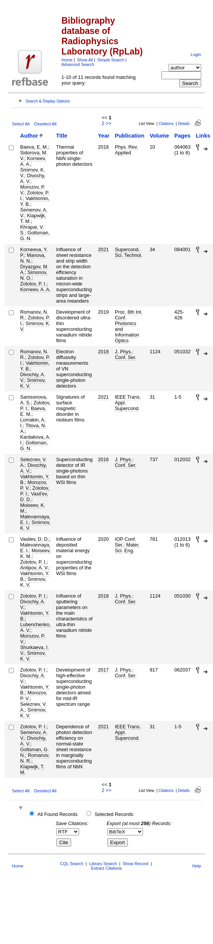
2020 (103, 539)
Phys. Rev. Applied (126, 149)
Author (29, 136)
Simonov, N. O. (34, 275)
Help (196, 866)
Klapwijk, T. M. (33, 218)
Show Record (135, 863)
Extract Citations (106, 868)
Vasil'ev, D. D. (34, 496)
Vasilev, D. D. (34, 539)
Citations (166, 124)
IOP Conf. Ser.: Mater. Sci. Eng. (127, 544)
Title (61, 136)
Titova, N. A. (33, 428)
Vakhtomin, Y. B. (34, 201)
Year (103, 136)
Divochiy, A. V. (33, 468)
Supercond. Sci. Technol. (128, 252)
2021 (103, 249)
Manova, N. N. (33, 258)
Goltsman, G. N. (35, 235)
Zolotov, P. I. (33, 284)
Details (183, 124)
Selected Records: (115, 814)
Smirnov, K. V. (35, 326)
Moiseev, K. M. (32, 508)
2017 (103, 670)
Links (203, 136)
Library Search (103, 863)
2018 (103, 147)
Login (196, 54)
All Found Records (57, 814)
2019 (103, 312)
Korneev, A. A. (33, 161)
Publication (130, 136)
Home (67, 60)
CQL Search (71, 863)
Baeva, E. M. (34, 147)
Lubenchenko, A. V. (35, 627)
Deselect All (45, 124)
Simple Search (110, 60)
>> (108, 123)
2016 (103, 459)
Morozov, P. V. (32, 638)
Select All (21, 124)
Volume (159, 136)
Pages (182, 136)
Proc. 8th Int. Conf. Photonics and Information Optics (129, 326)
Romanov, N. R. (34, 758)
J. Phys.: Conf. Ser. (126, 354)
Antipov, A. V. (34, 568)
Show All (85, 60)
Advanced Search (78, 64)
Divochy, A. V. (32, 178)
